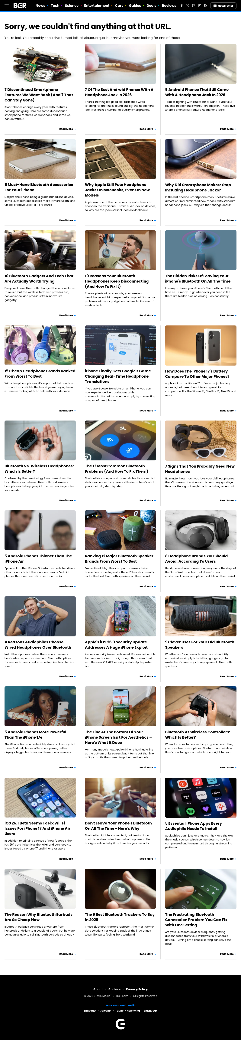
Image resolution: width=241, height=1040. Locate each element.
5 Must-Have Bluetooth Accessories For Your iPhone (39, 187)
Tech (55, 5)
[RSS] (205, 5)
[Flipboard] (199, 5)
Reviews (169, 5)
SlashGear (150, 1010)
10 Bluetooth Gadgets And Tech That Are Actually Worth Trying (39, 279)
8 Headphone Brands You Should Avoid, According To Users (196, 559)
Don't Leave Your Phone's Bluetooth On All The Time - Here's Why (118, 826)
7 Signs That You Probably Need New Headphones (200, 469)
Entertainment (96, 5)
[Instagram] (193, 5)
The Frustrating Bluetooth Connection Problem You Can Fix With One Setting (196, 919)
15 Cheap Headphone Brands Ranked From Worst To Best (40, 374)
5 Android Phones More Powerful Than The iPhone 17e (35, 735)
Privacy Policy (137, 989)
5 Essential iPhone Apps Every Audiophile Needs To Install (193, 826)
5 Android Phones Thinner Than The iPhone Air (38, 559)
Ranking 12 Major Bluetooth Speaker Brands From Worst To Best (119, 559)
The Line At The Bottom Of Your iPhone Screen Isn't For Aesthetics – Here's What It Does (118, 737)
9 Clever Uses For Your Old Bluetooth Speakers (199, 645)
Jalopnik (105, 1010)
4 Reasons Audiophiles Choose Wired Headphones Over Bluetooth (38, 645)
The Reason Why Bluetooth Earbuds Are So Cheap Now (38, 917)
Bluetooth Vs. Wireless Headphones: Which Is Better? (39, 469)
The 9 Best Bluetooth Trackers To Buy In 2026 (120, 917)
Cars (119, 5)
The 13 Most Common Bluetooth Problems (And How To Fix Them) (116, 469)
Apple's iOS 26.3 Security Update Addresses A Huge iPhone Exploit (116, 645)
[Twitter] (187, 5)
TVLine (119, 1010)
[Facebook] (181, 5)
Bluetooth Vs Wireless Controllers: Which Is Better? (197, 735)
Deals (151, 5)
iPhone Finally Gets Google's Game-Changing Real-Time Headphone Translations (119, 376)
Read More (66, 129)
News (40, 5)
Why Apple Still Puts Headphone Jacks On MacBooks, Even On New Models (117, 190)
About (98, 989)
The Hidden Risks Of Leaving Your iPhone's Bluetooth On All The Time (197, 279)
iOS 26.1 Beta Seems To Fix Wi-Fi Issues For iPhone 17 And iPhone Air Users (37, 828)
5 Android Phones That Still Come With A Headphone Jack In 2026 (197, 92)
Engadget (90, 1010)
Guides (135, 5)
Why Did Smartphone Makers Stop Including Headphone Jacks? (198, 187)
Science (72, 5)
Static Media (102, 996)
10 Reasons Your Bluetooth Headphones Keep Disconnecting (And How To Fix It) (117, 281)
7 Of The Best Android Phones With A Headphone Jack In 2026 (119, 92)
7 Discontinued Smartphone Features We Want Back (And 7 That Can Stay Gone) (39, 95)
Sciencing (133, 1010)
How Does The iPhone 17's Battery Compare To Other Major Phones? (197, 374)
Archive (114, 989)
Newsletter (223, 6)
